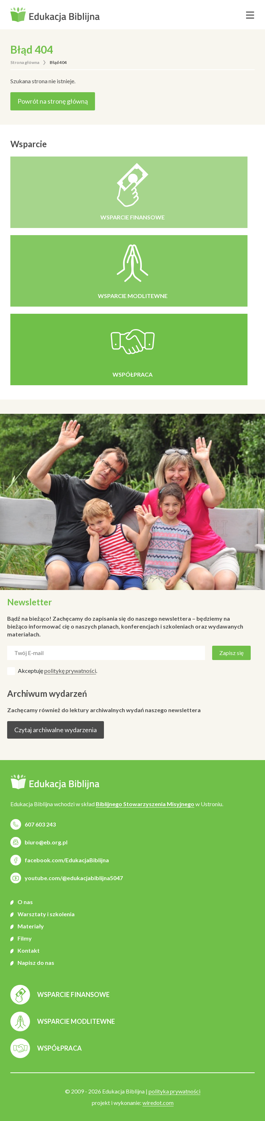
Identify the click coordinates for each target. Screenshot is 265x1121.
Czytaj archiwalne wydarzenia (55, 730)
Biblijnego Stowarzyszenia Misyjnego (145, 803)
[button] (55, 14)
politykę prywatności (70, 670)
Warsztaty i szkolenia (46, 914)
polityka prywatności (174, 1091)
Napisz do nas (36, 962)
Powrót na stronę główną (53, 101)
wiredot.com (158, 1102)
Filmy (25, 938)
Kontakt (29, 950)
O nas (25, 901)
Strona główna (24, 62)
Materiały (31, 926)
